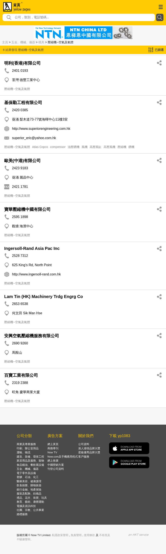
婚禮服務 (22, 514)
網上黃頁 (52, 444)
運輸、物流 (23, 452)
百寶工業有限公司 (21, 375)
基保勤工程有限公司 (23, 102)
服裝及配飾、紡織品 (29, 493)
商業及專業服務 (26, 444)
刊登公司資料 (55, 468)
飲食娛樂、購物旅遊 (29, 485)
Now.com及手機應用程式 (62, 456)
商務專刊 (52, 448)
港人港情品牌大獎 (89, 448)
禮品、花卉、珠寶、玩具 (32, 497)
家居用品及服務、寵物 (30, 460)
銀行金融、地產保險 (29, 489)
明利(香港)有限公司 (22, 63)
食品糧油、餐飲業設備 (30, 464)
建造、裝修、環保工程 (30, 456)
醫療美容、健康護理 (29, 481)
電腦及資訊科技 (26, 506)
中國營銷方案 (55, 464)
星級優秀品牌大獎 (89, 452)
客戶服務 (83, 456)
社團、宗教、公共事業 (30, 510)
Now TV (52, 452)
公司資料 (83, 444)
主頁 (5, 42)
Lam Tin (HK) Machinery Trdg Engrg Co (43, 296)
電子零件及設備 (26, 473)
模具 (41, 42)
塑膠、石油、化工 (28, 477)
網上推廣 (52, 460)
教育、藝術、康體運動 (30, 501)
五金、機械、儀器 (23, 42)
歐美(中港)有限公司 (22, 160)
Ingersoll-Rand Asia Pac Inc (32, 248)
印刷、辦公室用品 (28, 448)
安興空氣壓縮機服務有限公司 (31, 335)
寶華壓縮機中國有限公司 (27, 209)
